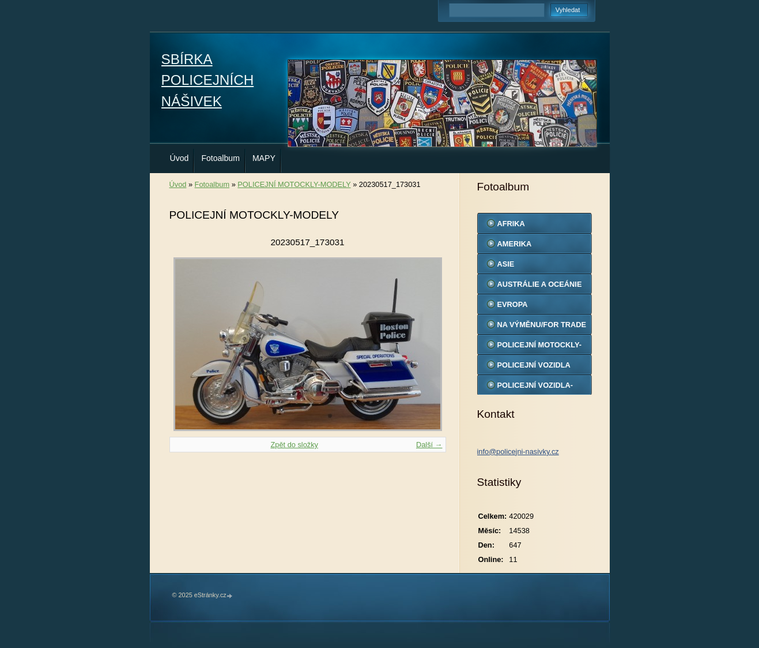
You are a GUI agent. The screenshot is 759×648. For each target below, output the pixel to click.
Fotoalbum (220, 158)
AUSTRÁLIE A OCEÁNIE (539, 284)
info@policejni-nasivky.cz (518, 451)
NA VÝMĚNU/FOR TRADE (542, 324)
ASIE (506, 264)
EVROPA (512, 304)
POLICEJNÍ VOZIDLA (534, 365)
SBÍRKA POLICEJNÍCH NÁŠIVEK (207, 80)
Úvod (179, 158)
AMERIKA (514, 243)
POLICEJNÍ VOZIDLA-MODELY (535, 388)
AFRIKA (511, 223)
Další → (429, 444)
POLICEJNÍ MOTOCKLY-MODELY (293, 184)
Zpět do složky (294, 444)
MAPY (263, 158)
